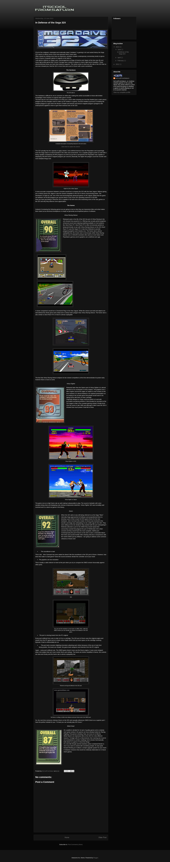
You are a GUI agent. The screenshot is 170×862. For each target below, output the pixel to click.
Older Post (102, 837)
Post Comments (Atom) (75, 844)
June (119, 49)
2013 (118, 47)
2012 (118, 64)
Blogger (95, 858)
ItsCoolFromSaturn (122, 78)
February (121, 60)
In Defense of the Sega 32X (123, 53)
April (119, 57)
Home (67, 837)
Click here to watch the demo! (70, 146)
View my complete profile (121, 92)
